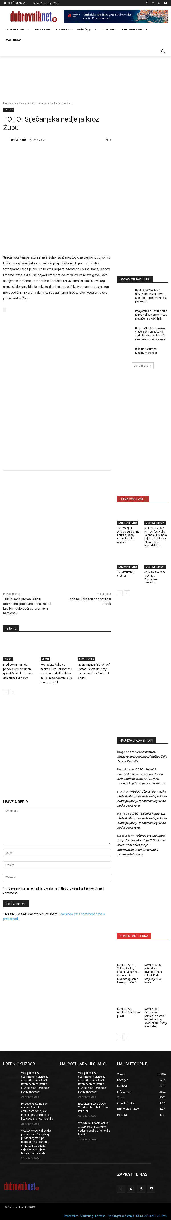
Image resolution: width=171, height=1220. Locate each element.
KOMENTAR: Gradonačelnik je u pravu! (128, 1012)
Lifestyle (19, 103)
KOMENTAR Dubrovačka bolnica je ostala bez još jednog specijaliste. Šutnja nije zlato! (156, 1017)
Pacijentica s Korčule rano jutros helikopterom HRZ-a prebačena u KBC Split (151, 314)
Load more (142, 365)
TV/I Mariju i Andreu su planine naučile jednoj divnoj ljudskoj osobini (128, 535)
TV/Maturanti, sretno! (125, 574)
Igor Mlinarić (18, 139)
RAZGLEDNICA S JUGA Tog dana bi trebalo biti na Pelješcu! (93, 1107)
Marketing (86, 1216)
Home (7, 103)
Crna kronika (86, 658)
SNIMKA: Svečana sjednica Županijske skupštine (155, 577)
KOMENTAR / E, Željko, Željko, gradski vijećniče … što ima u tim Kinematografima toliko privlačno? (128, 973)
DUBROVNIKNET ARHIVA (151, 1216)
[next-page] (13, 691)
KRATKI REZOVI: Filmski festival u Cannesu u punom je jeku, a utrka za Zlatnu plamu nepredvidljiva (155, 537)
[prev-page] (6, 691)
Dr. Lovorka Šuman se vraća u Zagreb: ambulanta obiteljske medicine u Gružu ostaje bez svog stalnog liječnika (37, 1111)
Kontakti (100, 1216)
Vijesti (7, 658)
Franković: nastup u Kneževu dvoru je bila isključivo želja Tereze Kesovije (142, 756)
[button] (162, 51)
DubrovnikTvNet (127, 522)
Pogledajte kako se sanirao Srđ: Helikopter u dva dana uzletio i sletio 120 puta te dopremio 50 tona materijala (56, 672)
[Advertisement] (144, 240)
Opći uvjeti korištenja (121, 1216)
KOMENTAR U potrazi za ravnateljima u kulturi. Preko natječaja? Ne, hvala (153, 973)
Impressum (71, 1216)
